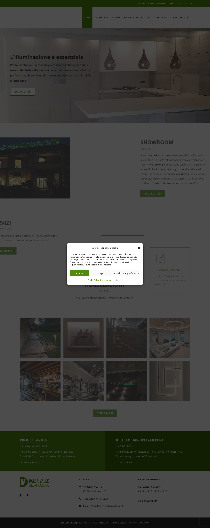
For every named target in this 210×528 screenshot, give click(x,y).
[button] (139, 247)
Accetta (79, 273)
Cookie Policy (93, 280)
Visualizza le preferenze (126, 273)
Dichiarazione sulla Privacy (111, 280)
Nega (100, 273)
